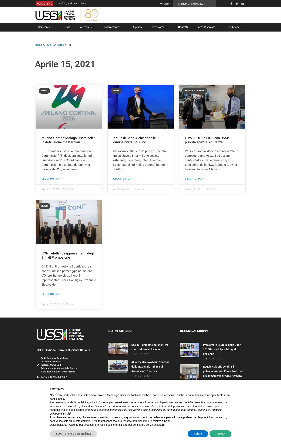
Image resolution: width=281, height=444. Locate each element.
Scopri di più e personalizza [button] (73, 433)
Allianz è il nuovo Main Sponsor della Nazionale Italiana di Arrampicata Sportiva (150, 367)
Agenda (137, 27)
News (67, 27)
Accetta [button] (220, 433)
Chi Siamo (46, 27)
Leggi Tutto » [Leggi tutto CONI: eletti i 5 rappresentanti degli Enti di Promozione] (51, 294)
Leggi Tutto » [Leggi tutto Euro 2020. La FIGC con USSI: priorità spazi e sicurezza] (194, 179)
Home (38, 45)
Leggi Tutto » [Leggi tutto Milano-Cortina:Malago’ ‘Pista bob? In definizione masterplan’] (51, 179)
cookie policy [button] (57, 398)
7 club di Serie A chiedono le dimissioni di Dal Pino (134, 140)
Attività (86, 27)
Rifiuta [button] (198, 433)
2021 (49, 45)
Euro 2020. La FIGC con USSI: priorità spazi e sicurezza (207, 140)
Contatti (183, 27)
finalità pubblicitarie (72, 409)
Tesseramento (112, 27)
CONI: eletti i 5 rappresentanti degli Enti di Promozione (68, 255)
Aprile (60, 45)
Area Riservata (208, 27)
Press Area (160, 27)
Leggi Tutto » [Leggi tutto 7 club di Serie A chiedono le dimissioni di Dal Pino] (122, 179)
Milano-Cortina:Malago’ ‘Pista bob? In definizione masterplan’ (68, 140)
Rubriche (236, 27)
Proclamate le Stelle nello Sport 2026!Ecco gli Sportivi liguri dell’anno (222, 349)
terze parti (108, 402)
